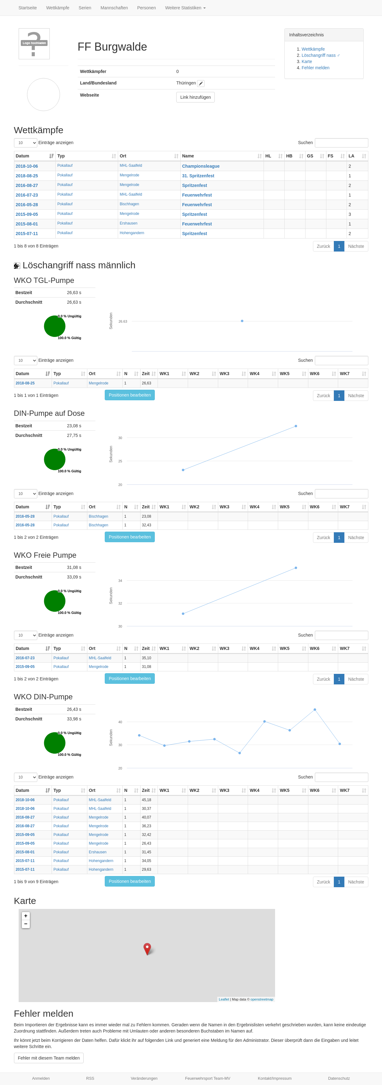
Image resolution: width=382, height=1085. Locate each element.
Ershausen (128, 223)
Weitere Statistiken (185, 7)
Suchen (333, 143)
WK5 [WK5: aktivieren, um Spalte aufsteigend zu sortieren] (284, 373)
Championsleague (201, 166)
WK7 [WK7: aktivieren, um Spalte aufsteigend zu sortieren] (344, 373)
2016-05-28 (27, 204)
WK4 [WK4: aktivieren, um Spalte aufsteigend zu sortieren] (254, 373)
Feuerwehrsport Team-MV (207, 1078)
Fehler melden (316, 67)
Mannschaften (114, 7)
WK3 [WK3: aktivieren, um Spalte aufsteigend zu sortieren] (224, 373)
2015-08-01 (27, 223)
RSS (90, 1078)
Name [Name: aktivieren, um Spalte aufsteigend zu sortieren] (188, 155)
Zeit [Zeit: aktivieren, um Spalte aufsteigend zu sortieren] (146, 373)
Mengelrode (129, 175)
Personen (146, 7)
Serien (85, 7)
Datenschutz (339, 1078)
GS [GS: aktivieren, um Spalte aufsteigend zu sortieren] (310, 155)
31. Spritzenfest (198, 175)
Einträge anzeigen (44, 143)
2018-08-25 (27, 175)
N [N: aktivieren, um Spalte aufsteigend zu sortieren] (125, 373)
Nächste (356, 246)
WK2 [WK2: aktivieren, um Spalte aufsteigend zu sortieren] (194, 373)
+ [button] (26, 916)
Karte (307, 61)
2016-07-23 (27, 195)
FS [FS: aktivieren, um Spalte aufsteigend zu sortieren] (331, 155)
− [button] (26, 924)
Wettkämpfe (57, 7)
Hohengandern (132, 233)
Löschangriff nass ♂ (321, 55)
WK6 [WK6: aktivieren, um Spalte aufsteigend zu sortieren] (315, 373)
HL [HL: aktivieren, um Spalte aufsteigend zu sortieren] (268, 155)
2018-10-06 (27, 166)
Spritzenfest (194, 185)
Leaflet (224, 999)
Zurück (323, 246)
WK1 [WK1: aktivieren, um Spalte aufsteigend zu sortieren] (164, 373)
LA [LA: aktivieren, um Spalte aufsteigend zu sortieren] (351, 155)
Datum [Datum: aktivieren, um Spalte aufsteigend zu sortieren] (23, 155)
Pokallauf (64, 165)
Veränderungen (144, 1078)
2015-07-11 (27, 233)
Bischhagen (129, 204)
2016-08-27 (27, 185)
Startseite (28, 7)
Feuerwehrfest (197, 195)
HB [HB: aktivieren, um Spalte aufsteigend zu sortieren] (289, 155)
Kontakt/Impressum (275, 1078)
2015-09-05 (27, 214)
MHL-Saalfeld (131, 165)
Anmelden (41, 1078)
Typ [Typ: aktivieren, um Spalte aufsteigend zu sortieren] (61, 155)
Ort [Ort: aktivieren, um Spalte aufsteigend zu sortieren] (123, 155)
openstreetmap (262, 999)
